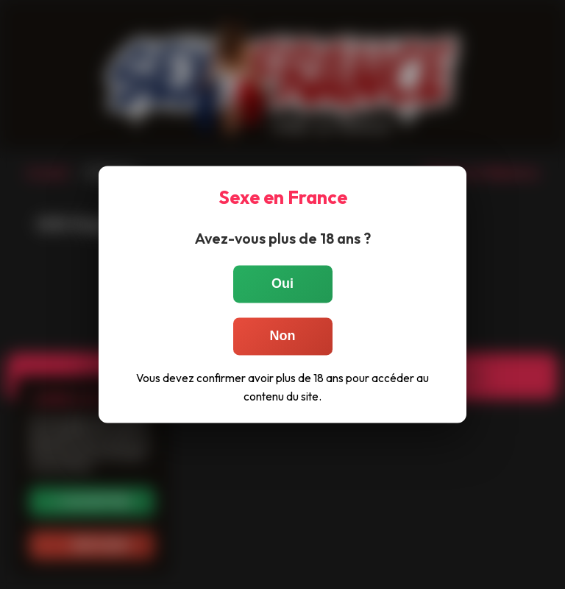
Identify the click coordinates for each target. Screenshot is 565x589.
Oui (282, 283)
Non (283, 335)
